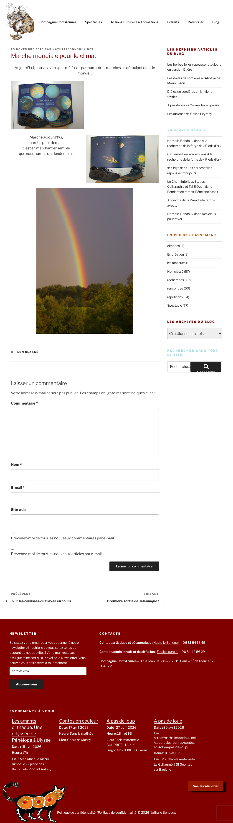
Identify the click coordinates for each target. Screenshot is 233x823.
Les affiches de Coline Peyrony (189, 114)
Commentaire (24, 403)
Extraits (173, 22)
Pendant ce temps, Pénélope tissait (192, 192)
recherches (175, 280)
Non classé (28, 352)
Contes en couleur (78, 721)
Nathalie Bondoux (180, 214)
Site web (18, 510)
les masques (176, 263)
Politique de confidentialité (76, 812)
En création (175, 254)
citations (173, 246)
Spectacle (174, 305)
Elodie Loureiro (167, 652)
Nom (16, 464)
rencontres (175, 288)
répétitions (175, 297)
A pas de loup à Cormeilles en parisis (193, 105)
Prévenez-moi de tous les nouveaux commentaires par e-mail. (63, 538)
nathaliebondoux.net (73, 49)
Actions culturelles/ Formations (134, 22)
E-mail (18, 487)
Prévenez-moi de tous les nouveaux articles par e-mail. (56, 554)
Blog (215, 22)
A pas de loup (120, 721)
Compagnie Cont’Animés (57, 22)
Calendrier (196, 22)
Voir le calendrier (206, 786)
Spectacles (93, 22)
